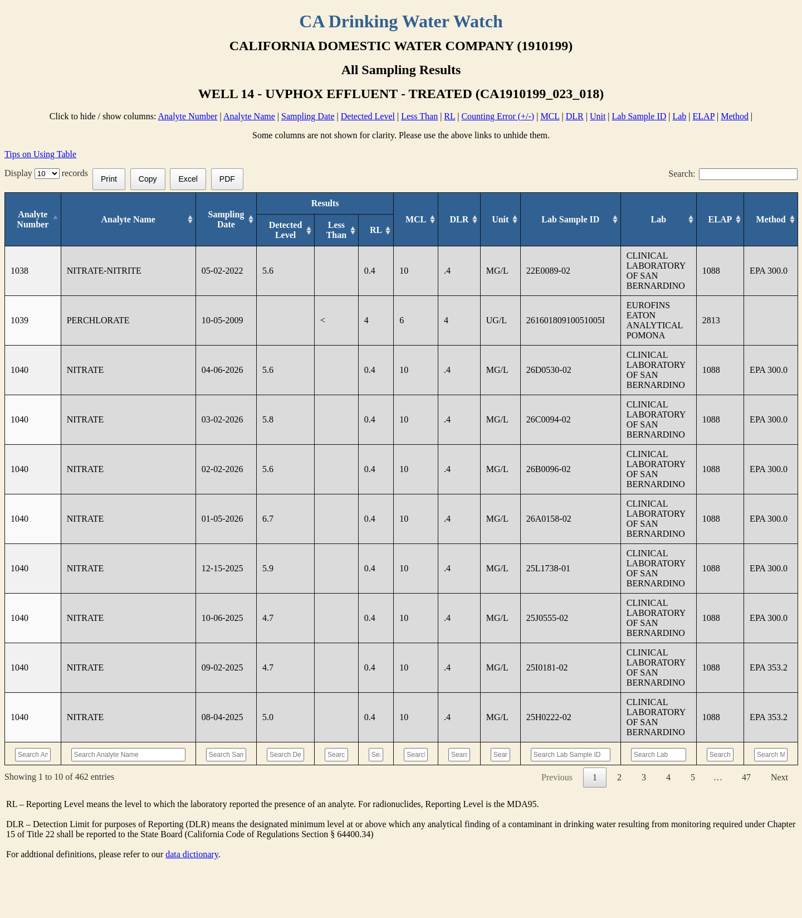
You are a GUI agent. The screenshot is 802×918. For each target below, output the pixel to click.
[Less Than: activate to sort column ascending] (328, 230)
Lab (679, 116)
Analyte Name (249, 116)
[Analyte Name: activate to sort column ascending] (124, 219)
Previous (557, 777)
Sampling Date (308, 116)
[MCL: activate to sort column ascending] (412, 219)
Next (779, 777)
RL (449, 116)
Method (735, 116)
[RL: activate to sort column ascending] (370, 230)
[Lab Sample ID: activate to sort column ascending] (569, 219)
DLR (575, 116)
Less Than (419, 116)
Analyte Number (188, 116)
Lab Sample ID (639, 116)
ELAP (704, 116)
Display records (48, 173)
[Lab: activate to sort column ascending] (656, 219)
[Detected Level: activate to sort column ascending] (277, 230)
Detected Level (368, 116)
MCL (549, 116)
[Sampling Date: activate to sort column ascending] (218, 219)
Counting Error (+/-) (497, 116)
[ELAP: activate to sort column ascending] (719, 219)
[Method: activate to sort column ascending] (771, 219)
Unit (597, 116)
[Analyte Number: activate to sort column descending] (33, 219)
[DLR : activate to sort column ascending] (457, 219)
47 (746, 777)
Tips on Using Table (40, 154)
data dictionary (191, 854)
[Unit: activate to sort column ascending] (501, 219)
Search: (733, 173)
